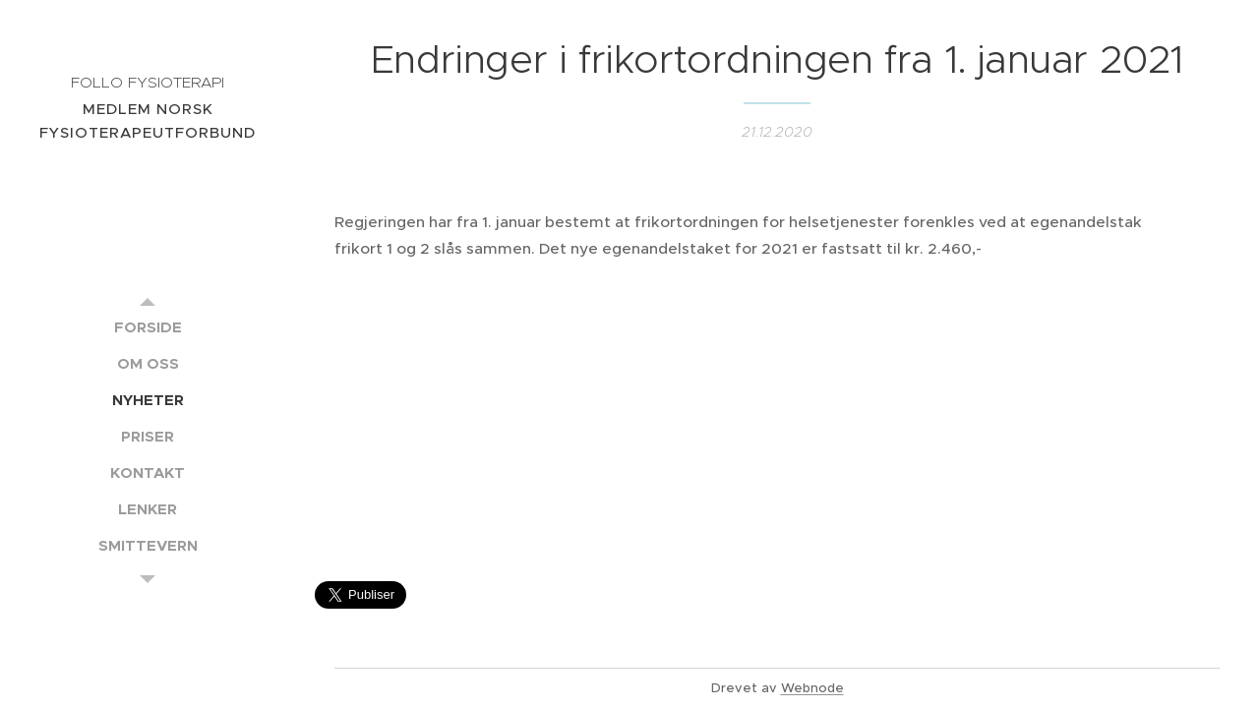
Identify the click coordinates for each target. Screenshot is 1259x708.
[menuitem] (147, 327)
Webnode (812, 687)
